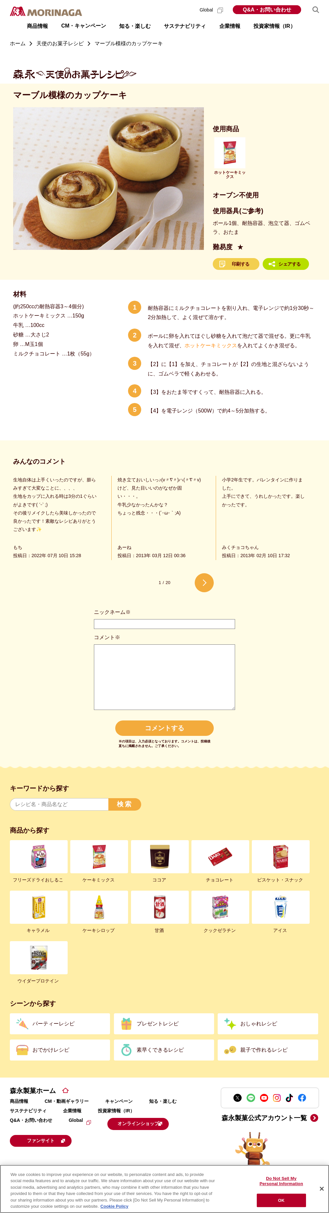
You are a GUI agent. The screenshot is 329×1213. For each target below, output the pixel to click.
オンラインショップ (148, 1123)
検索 (125, 804)
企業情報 (72, 1110)
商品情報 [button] (37, 26)
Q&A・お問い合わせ (267, 9)
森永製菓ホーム (33, 1090)
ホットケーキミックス (211, 345)
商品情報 (19, 1101)
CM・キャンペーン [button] (83, 26)
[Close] (322, 1189)
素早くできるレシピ (160, 1050)
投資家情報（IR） (116, 1110)
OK (281, 1200)
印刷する (241, 264)
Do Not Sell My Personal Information (281, 1181)
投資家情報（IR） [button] (274, 26)
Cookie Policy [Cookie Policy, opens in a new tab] (114, 1206)
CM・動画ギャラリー (67, 1101)
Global (211, 9)
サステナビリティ (28, 1110)
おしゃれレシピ (258, 1023)
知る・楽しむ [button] (135, 26)
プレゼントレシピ (158, 1023)
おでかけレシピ (51, 1050)
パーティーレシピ (54, 1023)
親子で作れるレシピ (264, 1050)
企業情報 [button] (229, 26)
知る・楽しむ (163, 1101)
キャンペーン (119, 1101)
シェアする (289, 264)
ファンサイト (54, 1139)
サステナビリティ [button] (185, 26)
